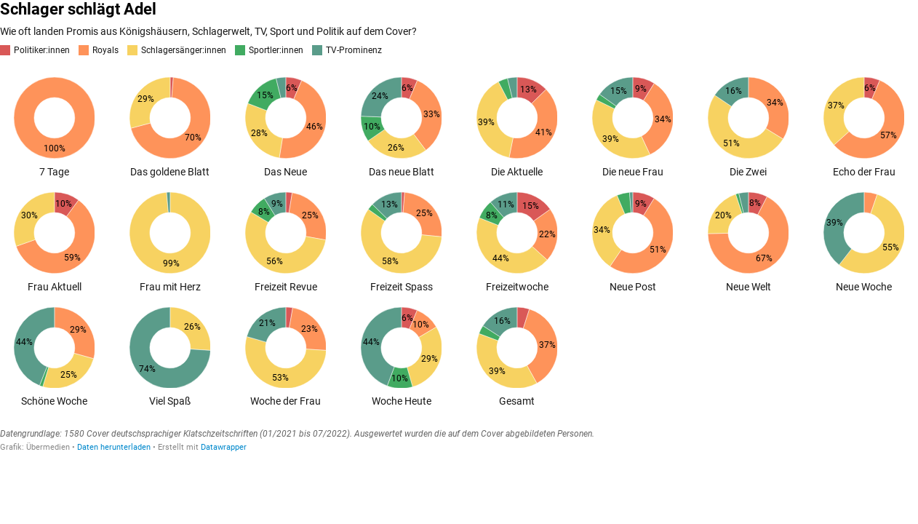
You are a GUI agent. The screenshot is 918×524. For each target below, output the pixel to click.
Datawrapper (224, 447)
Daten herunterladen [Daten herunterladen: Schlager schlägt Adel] (114, 447)
